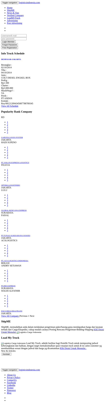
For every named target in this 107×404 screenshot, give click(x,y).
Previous (23, 316)
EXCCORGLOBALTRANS (11, 311)
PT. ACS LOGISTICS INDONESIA (14, 261)
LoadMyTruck (13, 18)
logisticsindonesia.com (29, 2)
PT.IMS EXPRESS (8, 286)
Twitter (10, 388)
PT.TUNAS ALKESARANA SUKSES (15, 235)
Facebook (11, 382)
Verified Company (15, 15)
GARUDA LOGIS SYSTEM (12, 137)
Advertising (12, 20)
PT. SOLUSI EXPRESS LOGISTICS (15, 162)
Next (32, 316)
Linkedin (11, 385)
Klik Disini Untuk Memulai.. (73, 348)
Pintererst (11, 390)
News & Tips (13, 13)
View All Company (10, 316)
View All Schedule (9, 106)
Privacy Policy (13, 377)
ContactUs (12, 380)
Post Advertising (14, 23)
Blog (9, 393)
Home (9, 7)
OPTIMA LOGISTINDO (10, 185)
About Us (11, 375)
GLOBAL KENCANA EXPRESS (14, 210)
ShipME (11, 10)
